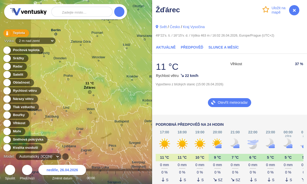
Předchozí (27, 173)
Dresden (60, 59)
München (35, 111)
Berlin (56, 31)
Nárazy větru (20, 99)
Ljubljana (69, 147)
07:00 (148, 178)
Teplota (16, 33)
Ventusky (27, 11)
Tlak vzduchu (21, 107)
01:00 (99, 178)
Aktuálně (166, 47)
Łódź (126, 45)
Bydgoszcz (109, 19)
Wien (91, 110)
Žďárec (90, 89)
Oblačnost (18, 82)
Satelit (15, 74)
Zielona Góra (81, 42)
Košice (147, 101)
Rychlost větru (22, 91)
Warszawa (145, 36)
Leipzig (44, 53)
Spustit (10, 173)
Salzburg (52, 117)
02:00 (107, 178)
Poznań (97, 33)
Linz (66, 108)
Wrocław (98, 58)
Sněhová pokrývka (25, 139)
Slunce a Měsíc (223, 47)
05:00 (132, 178)
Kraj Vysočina (194, 27)
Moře (14, 131)
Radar (15, 66)
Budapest (121, 122)
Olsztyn (138, 6)
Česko (175, 27)
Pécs (112, 146)
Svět (163, 27)
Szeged (135, 143)
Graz (79, 129)
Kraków (132, 77)
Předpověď (192, 47)
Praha (68, 76)
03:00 (115, 178)
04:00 (124, 178)
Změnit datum (62, 173)
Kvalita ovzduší (22, 148)
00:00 (91, 178)
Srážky (15, 58)
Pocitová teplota (23, 50)
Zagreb (86, 151)
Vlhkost (16, 123)
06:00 (140, 178)
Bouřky (16, 115)
